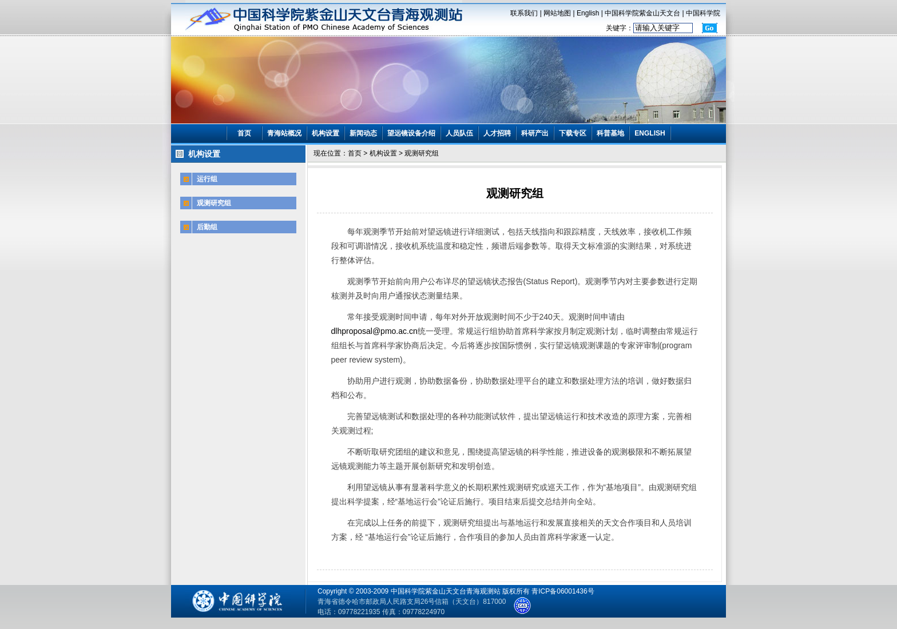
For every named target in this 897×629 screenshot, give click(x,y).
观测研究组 (214, 203)
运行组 (207, 179)
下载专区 (572, 133)
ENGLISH (649, 133)
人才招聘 (497, 133)
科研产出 (535, 133)
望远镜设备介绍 (411, 133)
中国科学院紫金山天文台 (642, 13)
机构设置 (325, 133)
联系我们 (524, 13)
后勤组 (207, 227)
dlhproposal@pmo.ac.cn (374, 331)
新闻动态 (363, 133)
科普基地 (610, 133)
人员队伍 (459, 133)
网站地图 (557, 13)
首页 (244, 133)
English (588, 13)
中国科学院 (703, 13)
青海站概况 (284, 133)
